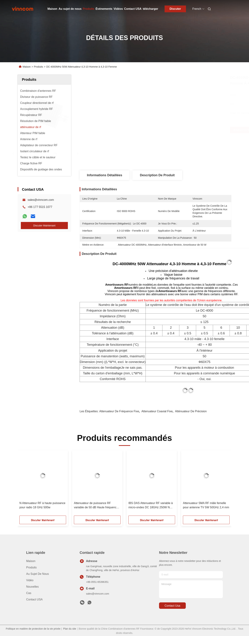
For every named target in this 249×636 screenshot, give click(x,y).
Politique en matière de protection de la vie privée (33, 628)
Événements (103, 8)
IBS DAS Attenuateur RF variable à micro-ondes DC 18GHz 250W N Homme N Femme (150, 506)
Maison (52, 8)
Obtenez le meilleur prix (178, 130)
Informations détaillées (104, 175)
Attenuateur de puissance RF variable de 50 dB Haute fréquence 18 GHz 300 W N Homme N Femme (97, 506)
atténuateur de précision (191, 411)
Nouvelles (32, 586)
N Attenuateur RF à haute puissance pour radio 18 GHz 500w (42, 505)
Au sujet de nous (70, 8)
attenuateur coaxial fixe (157, 411)
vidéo (29, 580)
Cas (28, 593)
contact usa (172, 605)
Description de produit (157, 175)
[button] (25, 484)
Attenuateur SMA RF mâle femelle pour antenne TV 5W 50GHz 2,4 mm (206, 505)
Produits (88, 8)
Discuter (175, 8)
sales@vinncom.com (41, 199)
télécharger (150, 8)
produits (31, 567)
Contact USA (133, 8)
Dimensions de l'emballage (102, 367)
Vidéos (118, 8)
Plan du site (69, 628)
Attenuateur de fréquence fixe (119, 411)
